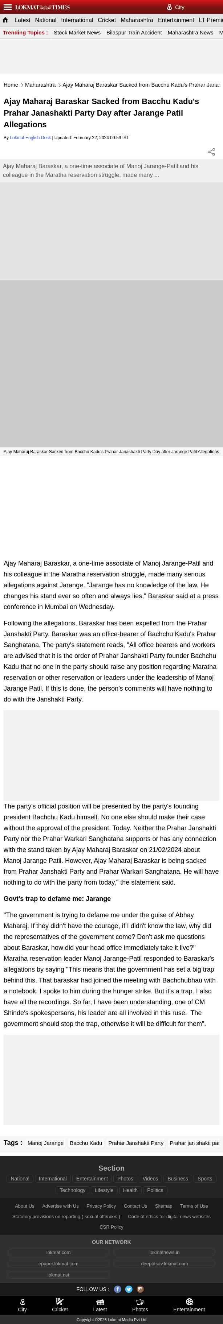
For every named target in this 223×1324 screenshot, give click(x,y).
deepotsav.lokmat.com (164, 1263)
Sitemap (164, 1206)
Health (130, 1190)
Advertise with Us (60, 1206)
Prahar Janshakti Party (135, 1143)
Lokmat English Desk (30, 137)
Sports (205, 1179)
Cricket (107, 20)
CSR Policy (111, 1227)
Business (177, 1179)
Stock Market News (77, 32)
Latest (23, 20)
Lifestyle (104, 1190)
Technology (72, 1190)
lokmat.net (58, 1275)
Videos (150, 1179)
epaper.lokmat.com (58, 1263)
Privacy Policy (101, 1206)
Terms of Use (194, 1206)
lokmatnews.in (164, 1252)
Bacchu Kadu (86, 1143)
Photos (125, 1179)
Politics (155, 1190)
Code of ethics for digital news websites (169, 1216)
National (46, 20)
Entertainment (176, 20)
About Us (24, 1206)
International (77, 20)
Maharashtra (137, 20)
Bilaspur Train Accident (134, 32)
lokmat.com (58, 1252)
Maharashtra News (191, 32)
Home (11, 85)
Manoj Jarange (46, 1143)
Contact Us (135, 1206)
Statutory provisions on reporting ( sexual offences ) (66, 1216)
